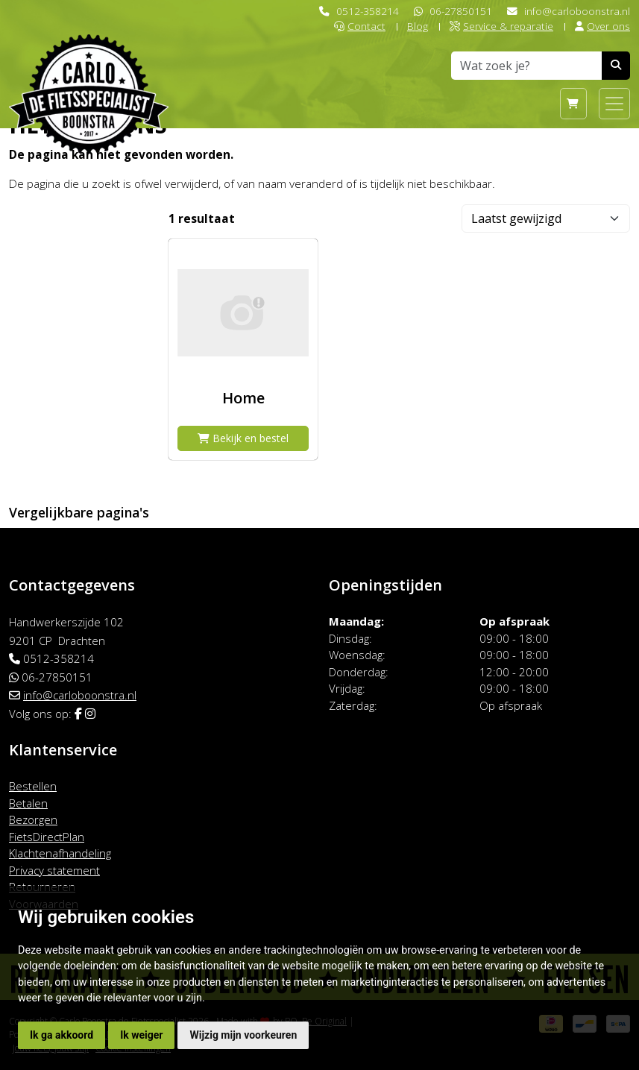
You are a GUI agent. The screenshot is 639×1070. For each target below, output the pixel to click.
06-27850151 (460, 11)
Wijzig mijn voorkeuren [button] (243, 1035)
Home (243, 398)
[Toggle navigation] (614, 103)
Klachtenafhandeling (60, 853)
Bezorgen (33, 819)
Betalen (28, 803)
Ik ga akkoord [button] (61, 1035)
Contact (359, 26)
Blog (417, 26)
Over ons (602, 26)
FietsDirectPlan (46, 836)
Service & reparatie (501, 26)
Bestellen (33, 785)
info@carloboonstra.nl (577, 11)
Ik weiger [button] (141, 1035)
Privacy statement (54, 870)
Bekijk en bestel (243, 438)
